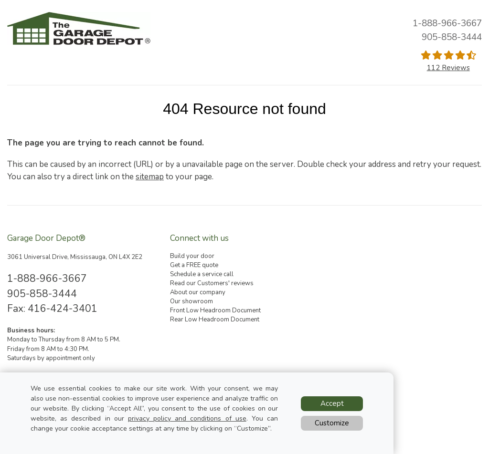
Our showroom (191, 301)
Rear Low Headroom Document (214, 319)
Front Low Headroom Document (215, 310)
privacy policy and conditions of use (187, 418)
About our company (197, 292)
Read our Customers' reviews (212, 283)
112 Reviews (448, 67)
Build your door (192, 256)
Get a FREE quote (194, 265)
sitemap (150, 176)
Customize (332, 423)
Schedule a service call (202, 274)
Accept (332, 403)
